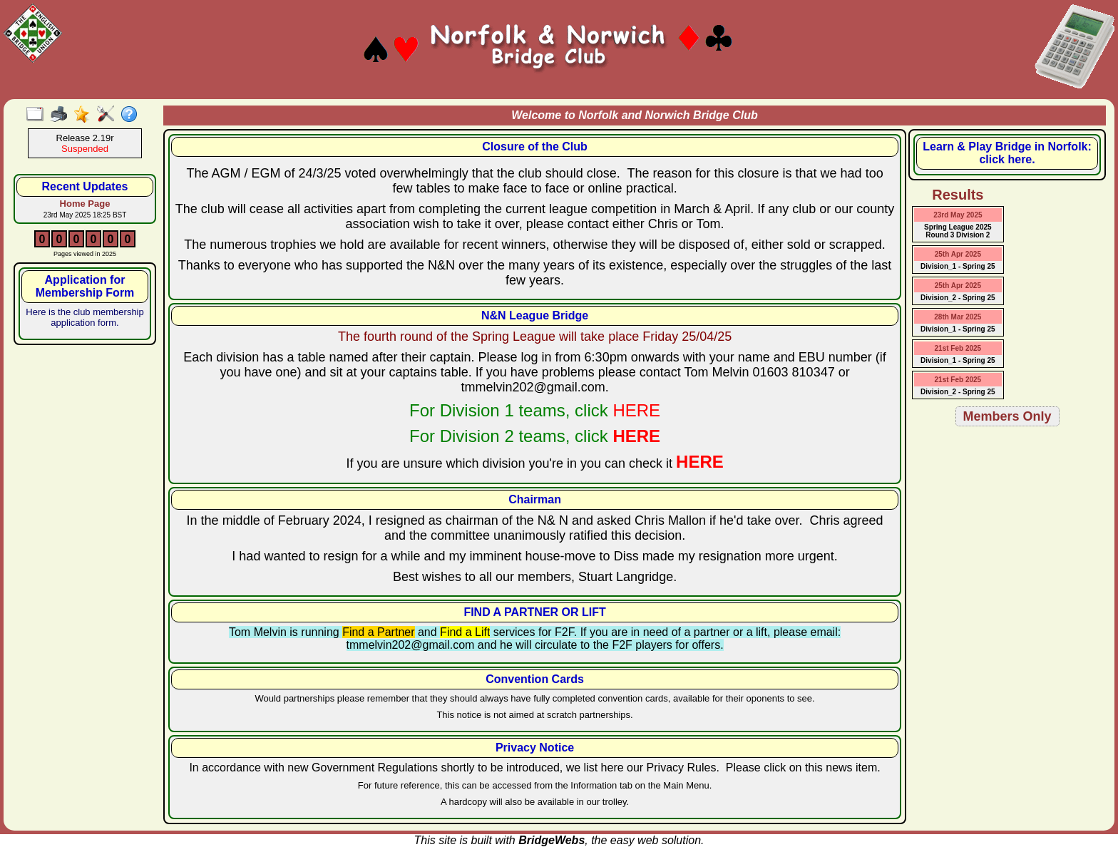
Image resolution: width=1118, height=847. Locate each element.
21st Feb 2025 (958, 348)
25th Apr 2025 (958, 254)
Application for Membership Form (85, 286)
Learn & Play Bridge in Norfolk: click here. (1007, 152)
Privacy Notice (535, 747)
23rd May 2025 (957, 215)
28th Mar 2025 (957, 317)
